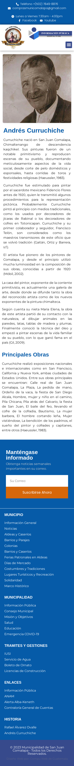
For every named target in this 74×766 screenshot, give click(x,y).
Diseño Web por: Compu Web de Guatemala (37, 758)
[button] (69, 45)
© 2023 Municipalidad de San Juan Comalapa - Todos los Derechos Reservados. (37, 750)
